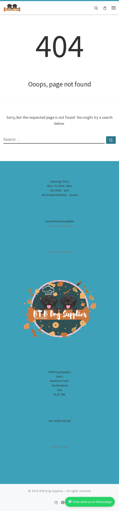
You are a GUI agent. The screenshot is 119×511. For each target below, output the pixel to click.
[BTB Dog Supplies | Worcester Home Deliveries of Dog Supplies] (11, 7)
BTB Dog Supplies (51, 491)
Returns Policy (59, 447)
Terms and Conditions (59, 252)
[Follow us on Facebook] (62, 502)
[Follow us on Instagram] (56, 502)
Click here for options (60, 226)
